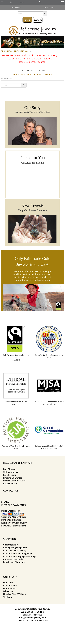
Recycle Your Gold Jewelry (14, 522)
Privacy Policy (10, 483)
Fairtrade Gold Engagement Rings (19, 556)
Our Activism (9, 588)
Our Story (8, 582)
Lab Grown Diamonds (14, 562)
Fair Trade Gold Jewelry (14, 550)
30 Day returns (10, 472)
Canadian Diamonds (13, 559)
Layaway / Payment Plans (13, 525)
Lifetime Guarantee (12, 477)
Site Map (7, 597)
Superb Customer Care (14, 480)
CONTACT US (10, 490)
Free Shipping (10, 469)
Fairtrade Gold (10, 585)
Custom (37, 19)
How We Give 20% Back (14, 594)
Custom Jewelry (11, 544)
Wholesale (8, 591)
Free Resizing (9, 475)
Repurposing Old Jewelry (15, 547)
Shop (27, 19)
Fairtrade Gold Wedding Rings (17, 553)
